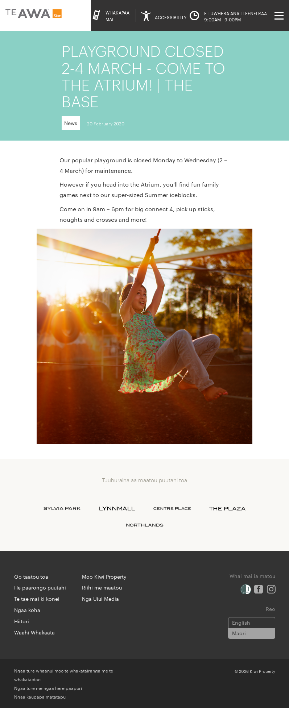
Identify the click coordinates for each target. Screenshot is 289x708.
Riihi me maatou (102, 587)
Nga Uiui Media (100, 598)
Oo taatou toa (31, 576)
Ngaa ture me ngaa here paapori (48, 687)
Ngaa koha (27, 609)
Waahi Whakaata (34, 632)
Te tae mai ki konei (36, 598)
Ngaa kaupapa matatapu (40, 696)
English (241, 622)
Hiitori (21, 621)
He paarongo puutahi (40, 587)
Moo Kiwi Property (104, 576)
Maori (239, 633)
